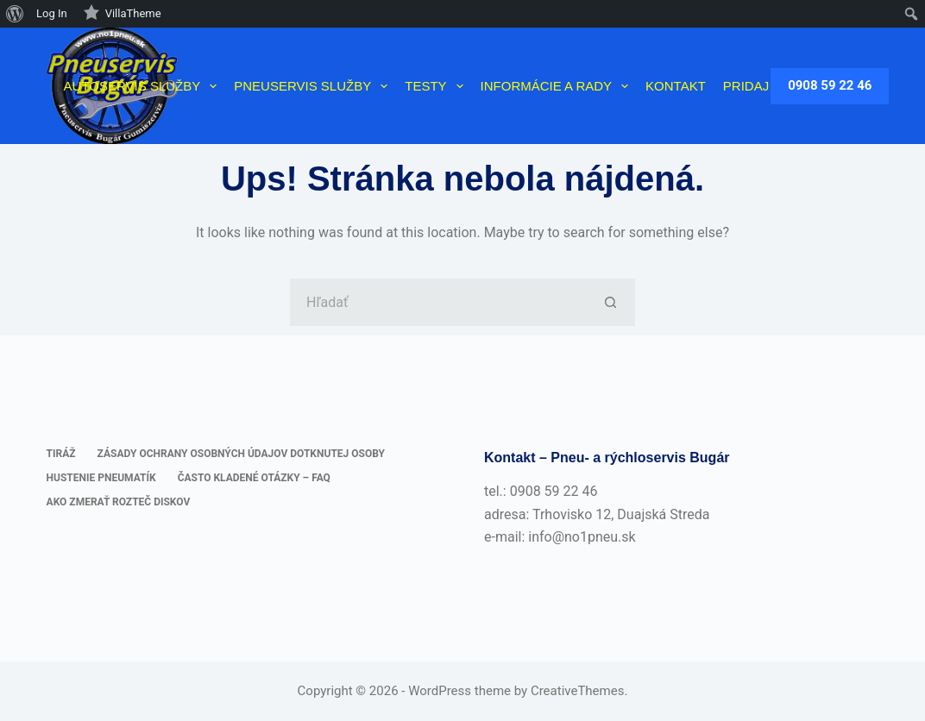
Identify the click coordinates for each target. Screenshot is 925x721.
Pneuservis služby (314, 86)
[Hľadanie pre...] (439, 302)
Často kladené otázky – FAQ (254, 478)
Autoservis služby (144, 86)
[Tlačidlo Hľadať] (611, 302)
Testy (437, 86)
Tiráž (61, 454)
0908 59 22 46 (830, 85)
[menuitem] (15, 14)
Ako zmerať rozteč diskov (119, 502)
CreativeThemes (578, 691)
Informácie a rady (558, 86)
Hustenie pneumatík (101, 478)
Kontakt (675, 85)
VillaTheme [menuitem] (122, 12)
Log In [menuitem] (51, 13)
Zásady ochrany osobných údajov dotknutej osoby (241, 454)
